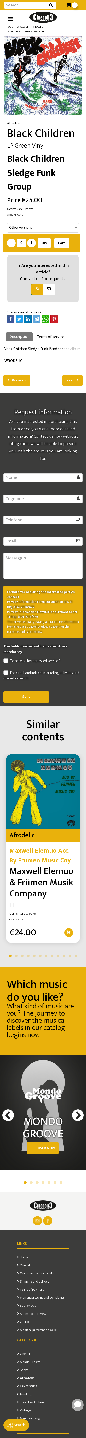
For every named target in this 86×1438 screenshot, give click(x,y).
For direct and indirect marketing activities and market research (41, 675)
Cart (61, 243)
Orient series (28, 1386)
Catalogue (27, 1340)
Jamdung (26, 1394)
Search (16, 1425)
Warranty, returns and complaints (42, 1297)
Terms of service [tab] (50, 337)
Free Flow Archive (32, 1402)
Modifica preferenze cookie (38, 1330)
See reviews (28, 1306)
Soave (24, 1370)
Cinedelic (26, 1265)
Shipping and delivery (34, 1281)
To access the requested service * (31, 661)
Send (26, 697)
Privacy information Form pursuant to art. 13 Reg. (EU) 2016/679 (39, 604)
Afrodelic (27, 1378)
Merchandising (30, 1418)
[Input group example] (25, 5)
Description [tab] (19, 336)
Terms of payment (32, 1289)
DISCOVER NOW (42, 1148)
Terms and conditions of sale (39, 1273)
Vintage (25, 1410)
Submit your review (33, 1314)
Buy (44, 243)
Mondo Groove (30, 1362)
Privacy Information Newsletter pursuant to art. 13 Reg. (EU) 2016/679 (42, 614)
